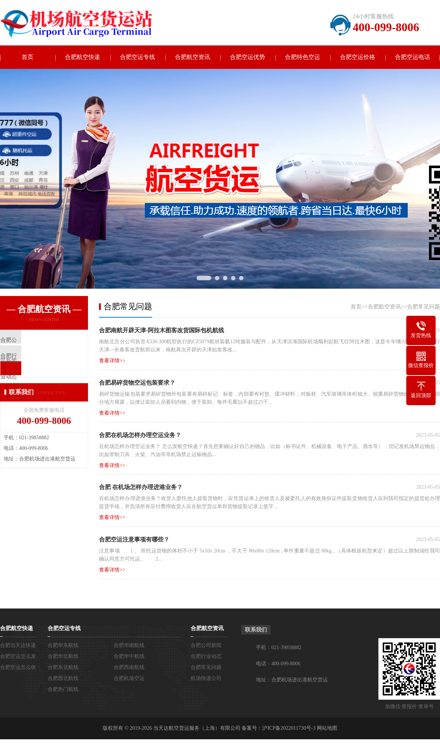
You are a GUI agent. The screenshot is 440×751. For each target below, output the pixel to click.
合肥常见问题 (423, 307)
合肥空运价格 (357, 57)
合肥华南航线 (129, 646)
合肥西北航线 (63, 679)
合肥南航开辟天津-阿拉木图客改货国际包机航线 (161, 331)
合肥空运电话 (412, 57)
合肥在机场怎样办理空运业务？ (140, 435)
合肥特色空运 (302, 57)
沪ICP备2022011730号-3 (288, 729)
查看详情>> (112, 361)
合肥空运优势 (247, 57)
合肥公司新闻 (206, 646)
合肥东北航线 (63, 668)
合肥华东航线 (63, 646)
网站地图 (327, 729)
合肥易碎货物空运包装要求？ (137, 383)
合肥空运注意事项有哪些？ (134, 540)
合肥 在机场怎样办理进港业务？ (141, 488)
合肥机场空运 (129, 679)
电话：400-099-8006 (278, 664)
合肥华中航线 (129, 657)
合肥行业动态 (206, 657)
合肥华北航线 (63, 657)
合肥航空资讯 (192, 57)
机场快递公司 (206, 679)
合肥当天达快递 (18, 646)
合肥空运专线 (137, 57)
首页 (27, 57)
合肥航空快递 (82, 57)
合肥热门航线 (63, 690)
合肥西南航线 (129, 668)
